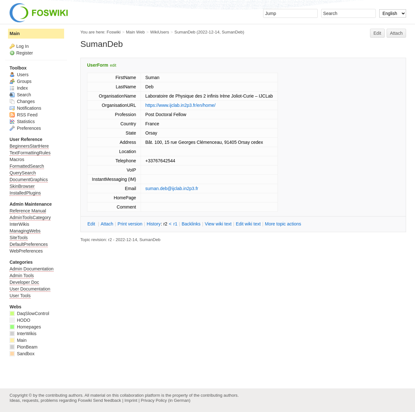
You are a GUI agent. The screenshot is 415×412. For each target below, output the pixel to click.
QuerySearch (23, 172)
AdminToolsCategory (30, 217)
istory (154, 223)
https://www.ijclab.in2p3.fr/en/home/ (180, 105)
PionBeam (23, 346)
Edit (377, 33)
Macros (17, 159)
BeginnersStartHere (29, 146)
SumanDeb (185, 32)
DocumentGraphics (29, 179)
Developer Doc (24, 282)
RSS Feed (23, 114)
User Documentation (30, 288)
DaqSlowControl (29, 313)
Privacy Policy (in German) (165, 400)
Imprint (130, 400)
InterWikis (19, 224)
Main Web (135, 32)
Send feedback (107, 400)
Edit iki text (248, 223)
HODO (20, 320)
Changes (22, 101)
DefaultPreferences (29, 244)
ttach (106, 223)
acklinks (191, 223)
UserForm (97, 65)
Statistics (22, 121)
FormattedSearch (27, 166)
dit (91, 223)
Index (19, 88)
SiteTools (19, 237)
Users (19, 74)
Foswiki (114, 32)
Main (15, 33)
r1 (175, 223)
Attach (396, 33)
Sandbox (22, 353)
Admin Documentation (32, 268)
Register (24, 52)
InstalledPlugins (25, 192)
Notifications (25, 108)
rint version (130, 223)
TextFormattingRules (30, 152)
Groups (21, 81)
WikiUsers (159, 32)
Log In (22, 46)
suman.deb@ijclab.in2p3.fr (171, 188)
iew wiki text (218, 223)
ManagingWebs (25, 230)
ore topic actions (283, 223)
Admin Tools (22, 275)
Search (20, 94)
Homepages (25, 326)
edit (113, 65)
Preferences (25, 128)
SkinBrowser (22, 186)
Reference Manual (28, 210)
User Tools (20, 295)
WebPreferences (26, 251)
